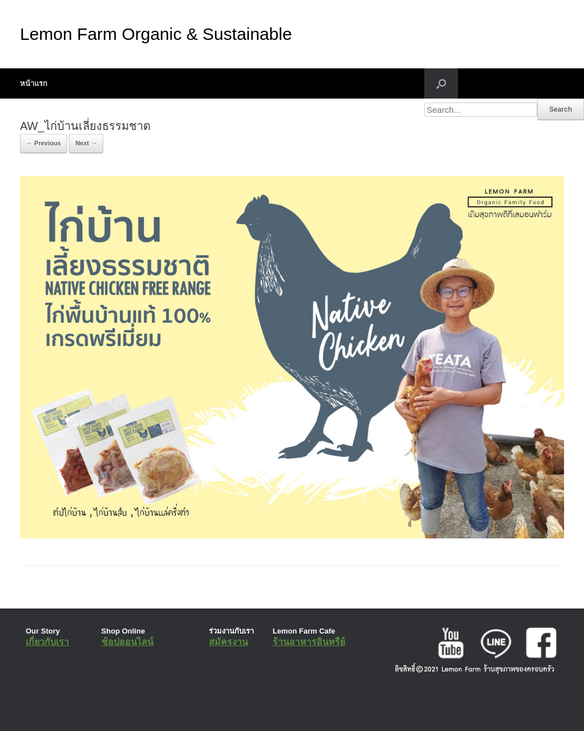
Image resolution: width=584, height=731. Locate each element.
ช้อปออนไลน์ (127, 642)
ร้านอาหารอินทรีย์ (309, 642)
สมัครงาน (228, 642)
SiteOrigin (283, 707)
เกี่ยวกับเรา (47, 642)
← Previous (43, 143)
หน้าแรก (33, 83)
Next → (86, 143)
